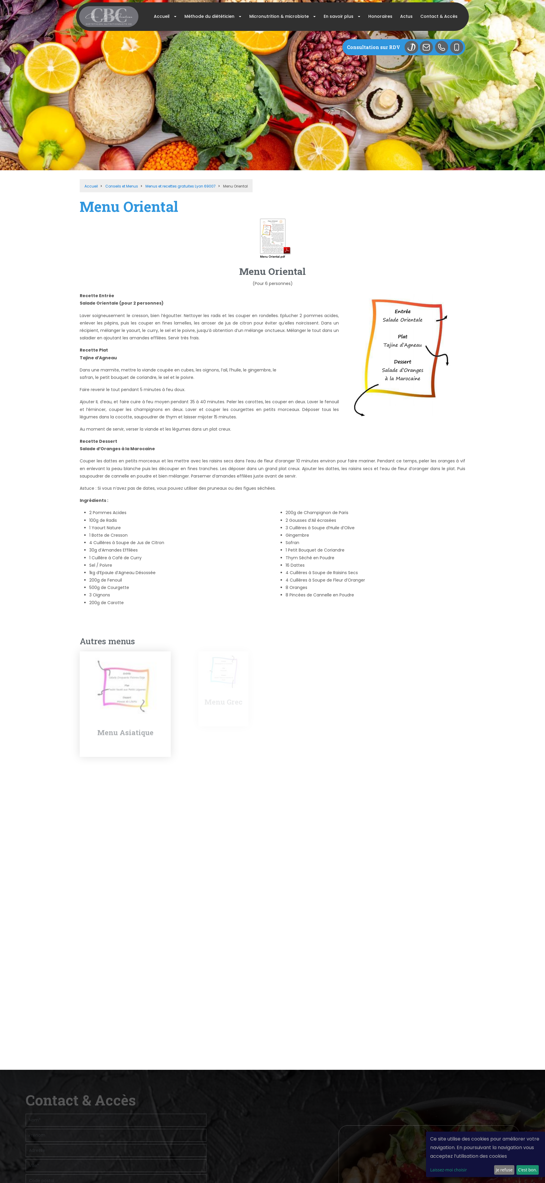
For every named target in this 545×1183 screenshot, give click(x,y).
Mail (428, 47)
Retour (87, 623)
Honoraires (380, 16)
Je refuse (504, 1170)
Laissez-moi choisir (448, 1170)
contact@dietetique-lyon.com (439, 1057)
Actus (406, 16)
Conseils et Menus (121, 186)
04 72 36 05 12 (421, 1045)
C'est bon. (527, 1170)
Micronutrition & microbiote (279, 16)
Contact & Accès (439, 16)
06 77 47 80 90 (452, 1045)
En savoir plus (338, 16)
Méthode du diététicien (209, 16)
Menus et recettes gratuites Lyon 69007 (180, 186)
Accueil (162, 16)
